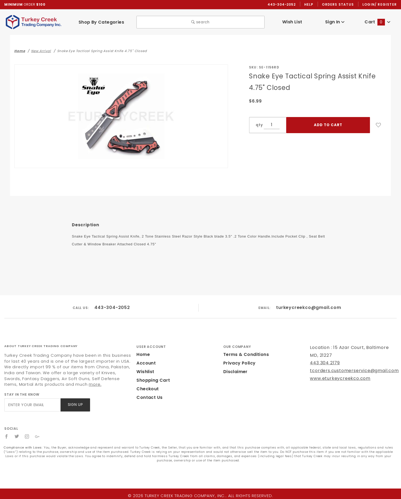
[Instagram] (27, 437)
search (200, 22)
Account (145, 363)
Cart (377, 22)
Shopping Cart (151, 380)
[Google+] (37, 437)
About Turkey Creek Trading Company (40, 346)
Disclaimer (234, 372)
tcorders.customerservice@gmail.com (349, 371)
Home (142, 355)
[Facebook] (6, 437)
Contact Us (148, 398)
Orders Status (339, 4)
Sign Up (75, 405)
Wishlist (145, 372)
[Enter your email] (32, 405)
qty (259, 125)
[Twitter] (16, 437)
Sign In (335, 22)
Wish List (292, 22)
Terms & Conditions (244, 355)
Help (310, 4)
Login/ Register (380, 4)
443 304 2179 (324, 363)
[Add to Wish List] (378, 125)
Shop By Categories (101, 22)
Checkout (146, 389)
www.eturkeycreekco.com (336, 378)
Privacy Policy (238, 363)
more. (49, 385)
